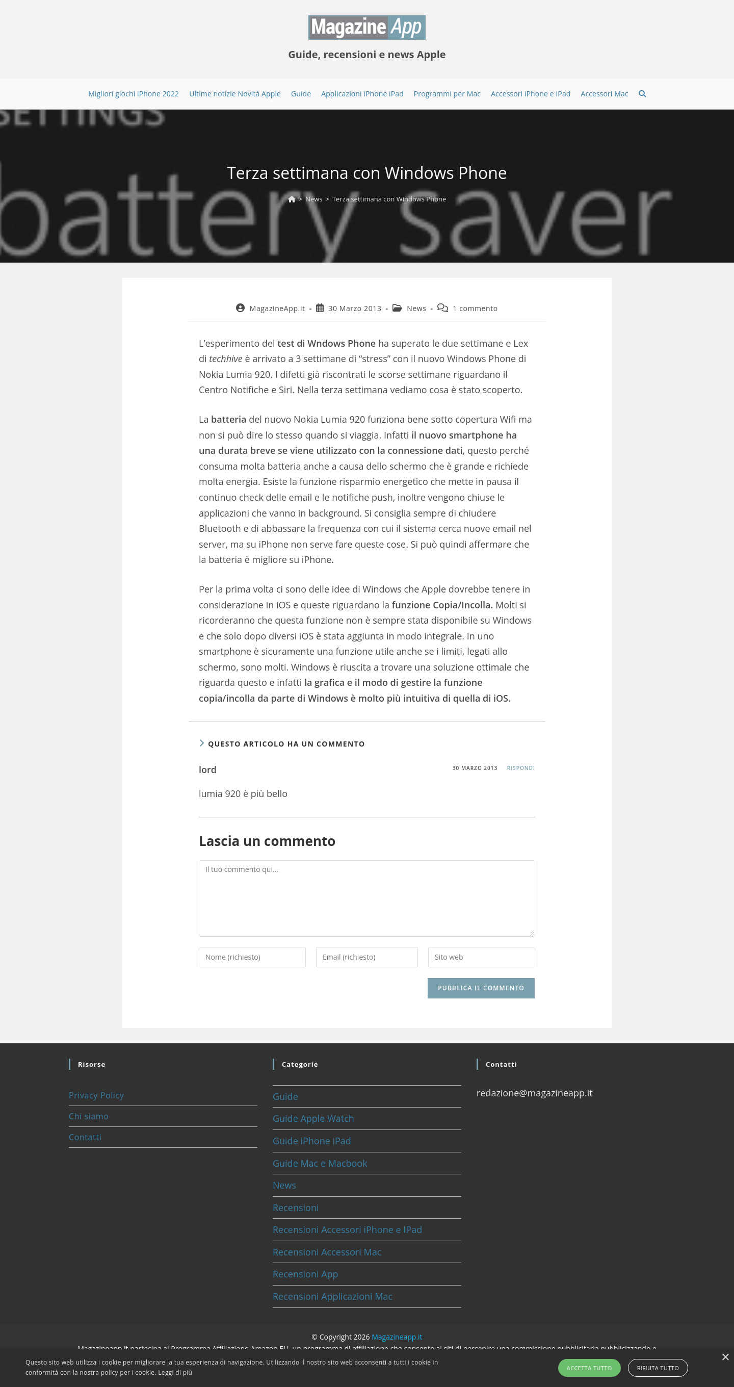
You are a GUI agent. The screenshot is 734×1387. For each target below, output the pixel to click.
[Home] (292, 198)
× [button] (725, 1358)
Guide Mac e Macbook (320, 1163)
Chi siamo (89, 1116)
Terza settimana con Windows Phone (389, 198)
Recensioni (296, 1207)
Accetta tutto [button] (589, 1368)
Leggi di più (175, 1372)
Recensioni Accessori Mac (327, 1252)
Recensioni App (305, 1274)
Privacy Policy (96, 1095)
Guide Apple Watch (313, 1118)
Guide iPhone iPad (312, 1141)
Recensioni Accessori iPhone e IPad (347, 1229)
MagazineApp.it (277, 308)
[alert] (367, 1368)
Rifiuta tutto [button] (658, 1368)
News (416, 308)
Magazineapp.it (397, 1337)
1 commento (475, 308)
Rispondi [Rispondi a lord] (521, 768)
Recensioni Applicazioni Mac (332, 1296)
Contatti (85, 1137)
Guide (285, 1096)
